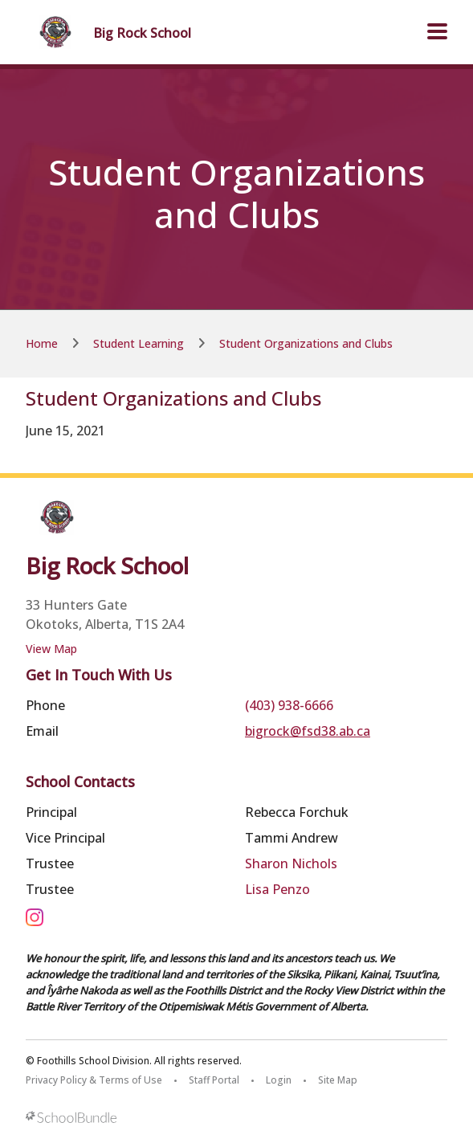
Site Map (337, 1080)
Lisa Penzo (277, 889)
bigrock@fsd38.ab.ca (307, 731)
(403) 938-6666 (289, 705)
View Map (51, 648)
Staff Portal (214, 1080)
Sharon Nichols (291, 863)
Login (279, 1080)
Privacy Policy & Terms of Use (94, 1080)
